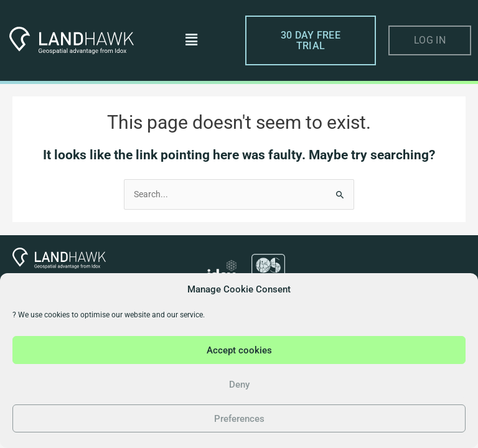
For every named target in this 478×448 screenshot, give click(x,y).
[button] (191, 40)
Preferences (239, 418)
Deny (239, 384)
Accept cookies (239, 350)
